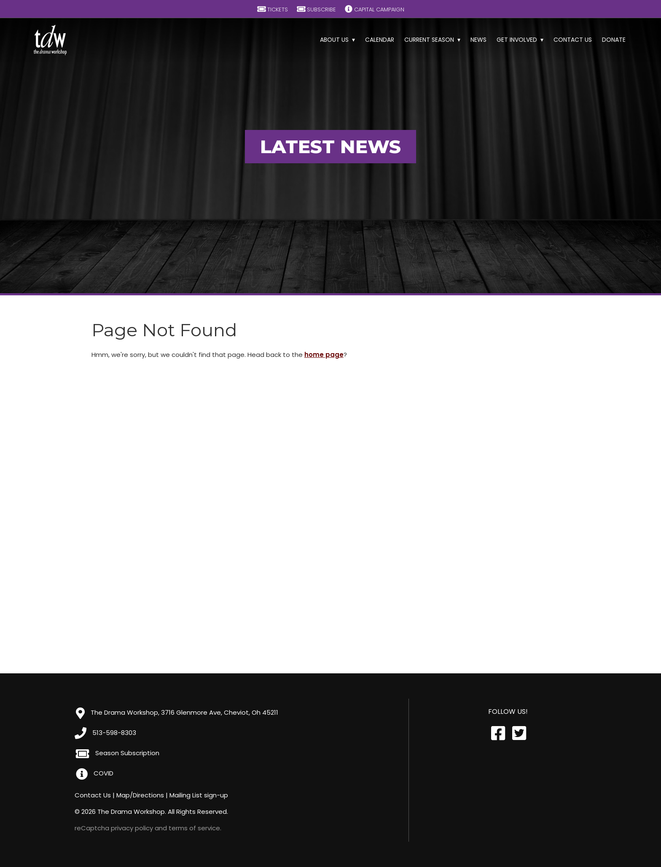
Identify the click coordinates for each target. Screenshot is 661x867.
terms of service (194, 828)
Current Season (429, 39)
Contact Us (573, 39)
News (478, 39)
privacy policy (132, 828)
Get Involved (517, 39)
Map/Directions (140, 795)
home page (324, 354)
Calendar (379, 39)
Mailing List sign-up (198, 795)
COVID (94, 773)
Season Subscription (117, 752)
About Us (334, 39)
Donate (614, 39)
